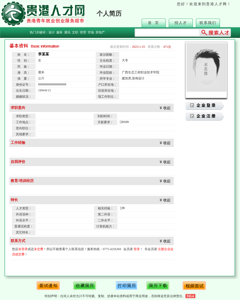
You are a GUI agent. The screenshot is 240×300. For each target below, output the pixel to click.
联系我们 (208, 23)
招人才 (181, 23)
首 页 (153, 23)
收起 (167, 108)
